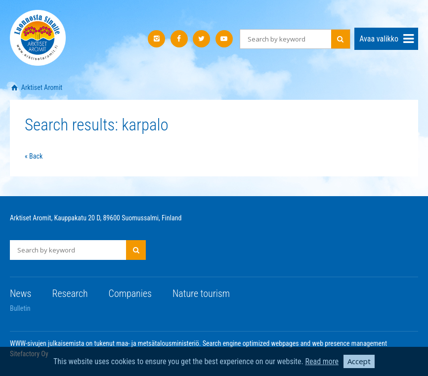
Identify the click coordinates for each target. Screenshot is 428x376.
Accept (359, 361)
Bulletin (20, 308)
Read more (322, 361)
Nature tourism (201, 293)
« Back (34, 156)
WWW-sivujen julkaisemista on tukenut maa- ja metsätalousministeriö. (106, 343)
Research (69, 293)
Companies (130, 293)
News (20, 293)
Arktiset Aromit (41, 87)
